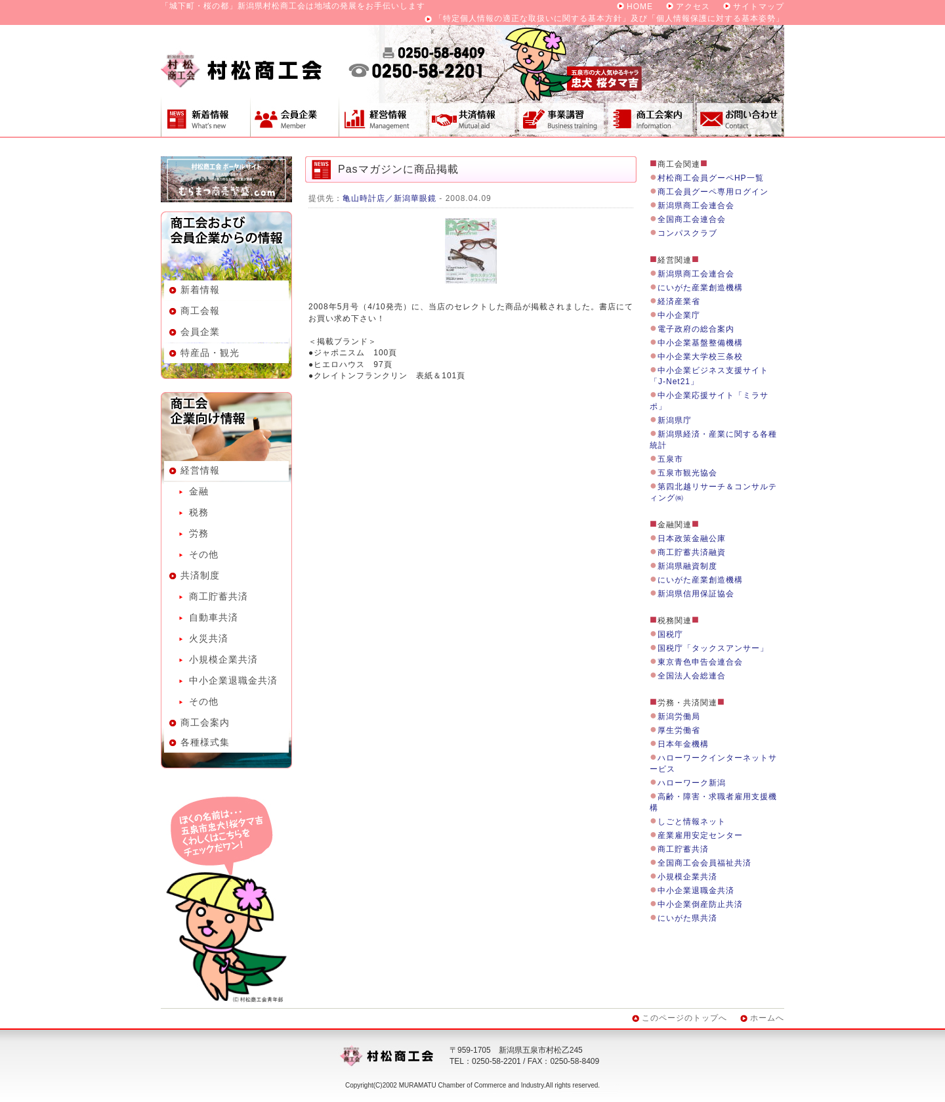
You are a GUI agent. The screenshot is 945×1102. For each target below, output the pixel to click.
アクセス (693, 6)
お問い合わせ (739, 116)
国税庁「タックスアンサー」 (713, 648)
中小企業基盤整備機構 (700, 342)
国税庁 (670, 634)
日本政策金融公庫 (692, 538)
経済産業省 (679, 301)
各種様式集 (205, 742)
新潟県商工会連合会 (696, 205)
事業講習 (561, 116)
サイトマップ (758, 6)
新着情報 (205, 116)
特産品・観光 (210, 352)
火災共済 (208, 638)
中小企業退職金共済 (233, 680)
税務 (199, 512)
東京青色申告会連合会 (700, 662)
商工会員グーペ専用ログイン (713, 191)
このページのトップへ (684, 1018)
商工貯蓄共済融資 (692, 552)
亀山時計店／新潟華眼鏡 (389, 198)
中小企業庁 (679, 315)
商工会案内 (650, 116)
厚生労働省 (679, 730)
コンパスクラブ (687, 233)
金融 (199, 491)
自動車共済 (213, 617)
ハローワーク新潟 (692, 782)
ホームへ (767, 1018)
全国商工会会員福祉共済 (704, 863)
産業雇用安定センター (700, 835)
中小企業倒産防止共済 (700, 904)
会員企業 (294, 116)
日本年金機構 (683, 744)
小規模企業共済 (223, 659)
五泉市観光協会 (687, 472)
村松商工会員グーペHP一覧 (711, 178)
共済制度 (472, 116)
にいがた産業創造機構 (700, 287)
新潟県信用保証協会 (696, 593)
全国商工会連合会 (692, 219)
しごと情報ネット (692, 821)
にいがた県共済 (687, 918)
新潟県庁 (675, 420)
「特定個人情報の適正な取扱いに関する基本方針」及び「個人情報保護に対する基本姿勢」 (609, 18)
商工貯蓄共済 (218, 596)
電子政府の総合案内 (696, 329)
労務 (199, 533)
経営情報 (383, 116)
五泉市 (670, 459)
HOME (640, 6)
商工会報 (200, 310)
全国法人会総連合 (692, 675)
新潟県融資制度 (687, 566)
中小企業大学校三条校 (700, 356)
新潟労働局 (679, 716)
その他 (204, 554)
